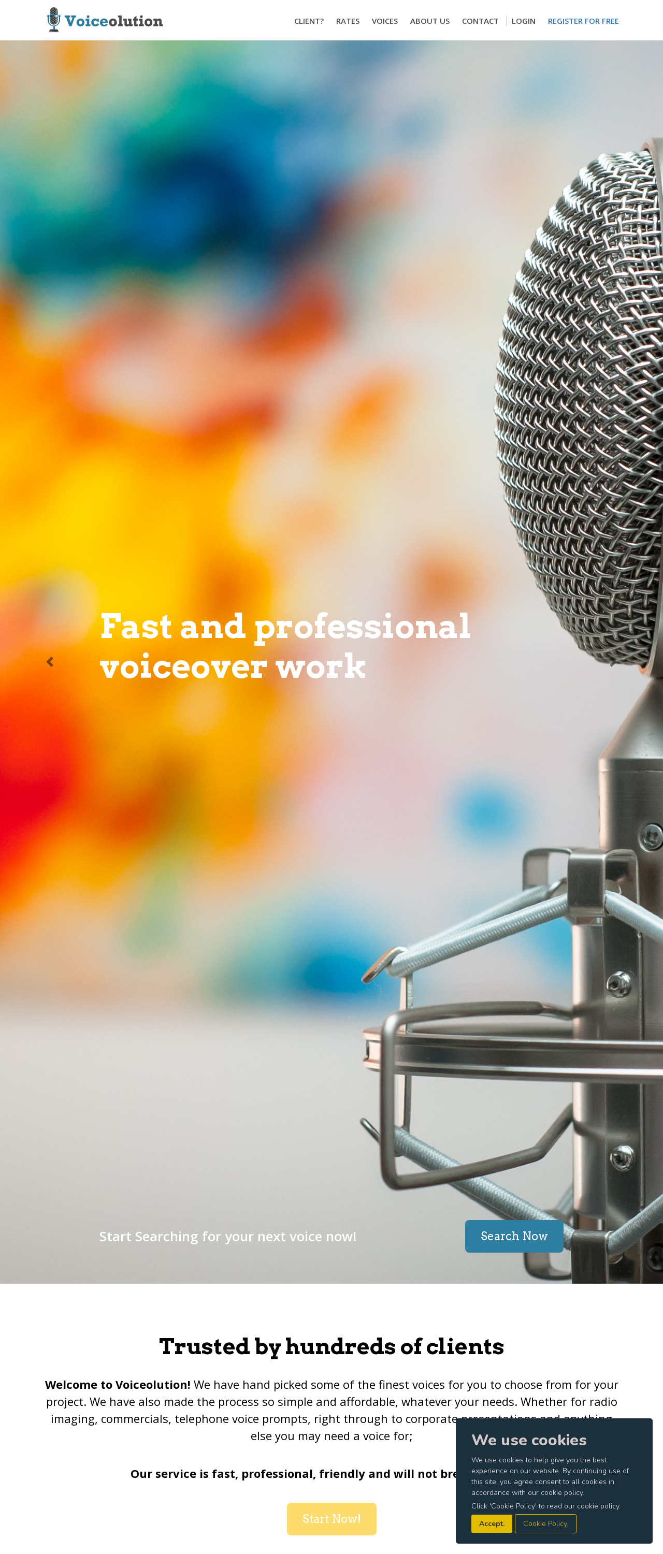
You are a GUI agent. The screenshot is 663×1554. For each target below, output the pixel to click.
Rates (347, 21)
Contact (480, 21)
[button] (49, 662)
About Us (430, 21)
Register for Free (583, 21)
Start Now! (331, 1519)
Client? (309, 21)
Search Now (514, 1236)
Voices (385, 21)
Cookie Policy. (545, 1524)
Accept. (492, 1524)
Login (524, 21)
